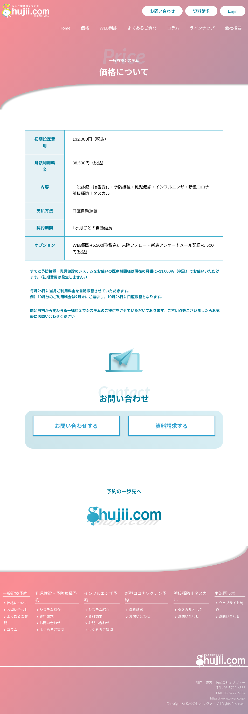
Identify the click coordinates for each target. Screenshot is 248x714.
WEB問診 (108, 27)
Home (65, 27)
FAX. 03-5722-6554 (230, 693)
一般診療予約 (15, 593)
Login (233, 11)
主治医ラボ (225, 593)
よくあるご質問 (141, 27)
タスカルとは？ (188, 610)
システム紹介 (48, 610)
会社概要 (233, 27)
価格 (85, 27)
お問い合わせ (162, 11)
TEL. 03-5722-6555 (231, 688)
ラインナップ (202, 27)
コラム (173, 27)
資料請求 (201, 11)
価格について (16, 603)
